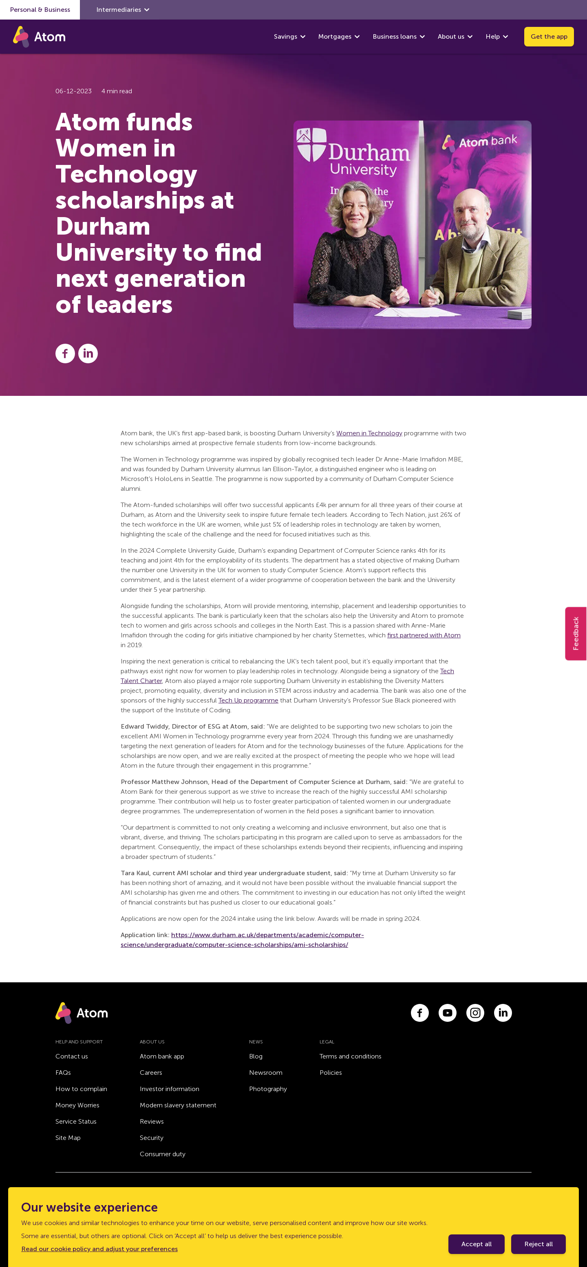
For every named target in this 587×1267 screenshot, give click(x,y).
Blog (256, 1056)
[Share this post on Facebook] (65, 353)
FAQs (63, 1072)
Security (151, 1138)
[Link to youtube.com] (448, 1013)
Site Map (68, 1138)
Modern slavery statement (178, 1105)
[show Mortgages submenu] (357, 37)
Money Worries (77, 1105)
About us (451, 36)
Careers (151, 1072)
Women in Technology (369, 433)
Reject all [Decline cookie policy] (538, 1244)
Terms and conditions (351, 1056)
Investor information (169, 1089)
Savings (285, 36)
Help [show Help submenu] (496, 37)
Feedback (576, 633)
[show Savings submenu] (302, 37)
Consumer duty (162, 1154)
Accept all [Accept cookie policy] (476, 1244)
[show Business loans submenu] (422, 37)
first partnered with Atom (424, 635)
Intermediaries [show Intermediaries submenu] (122, 10)
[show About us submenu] (470, 37)
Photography (268, 1089)
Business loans (395, 36)
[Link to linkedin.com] (503, 1013)
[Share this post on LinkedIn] (88, 353)
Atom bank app (162, 1056)
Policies (331, 1072)
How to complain (81, 1089)
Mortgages (334, 36)
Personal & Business (40, 9)
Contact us (71, 1056)
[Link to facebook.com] (420, 1013)
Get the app (549, 36)
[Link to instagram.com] (475, 1013)
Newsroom (265, 1072)
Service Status (76, 1121)
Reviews (152, 1121)
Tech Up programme (248, 700)
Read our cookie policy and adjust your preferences (99, 1249)
